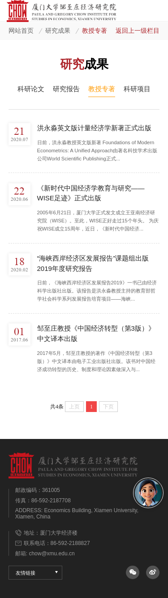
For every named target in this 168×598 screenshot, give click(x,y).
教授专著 (94, 30)
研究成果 (57, 30)
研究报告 (66, 89)
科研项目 (137, 89)
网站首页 (21, 30)
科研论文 (30, 89)
